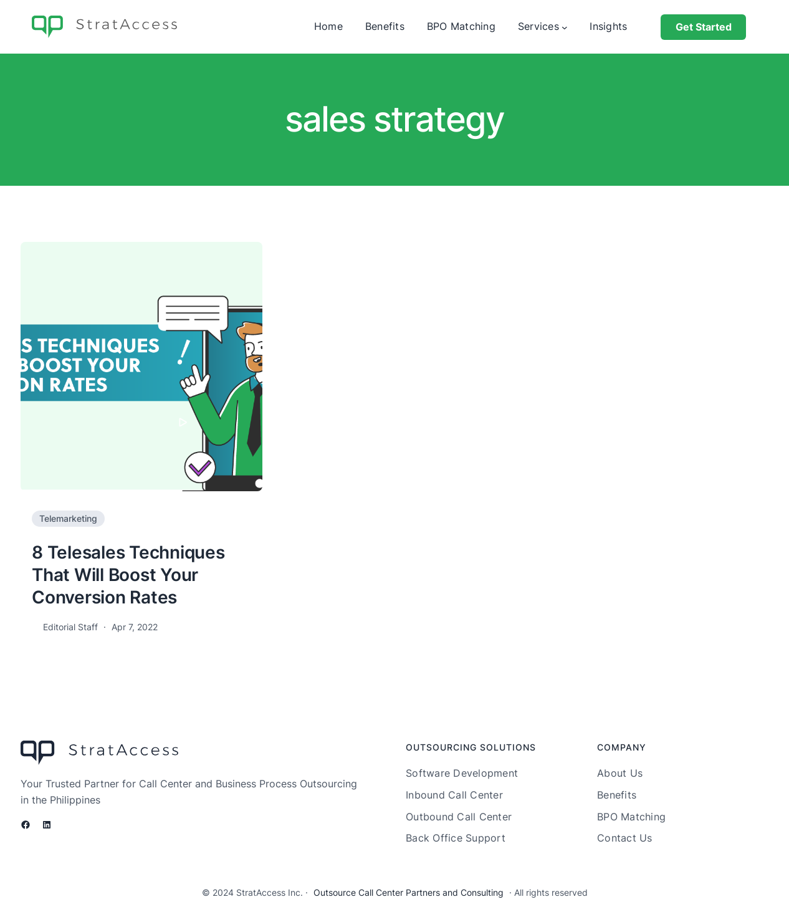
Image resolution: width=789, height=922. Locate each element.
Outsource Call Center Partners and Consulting (408, 892)
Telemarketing (68, 518)
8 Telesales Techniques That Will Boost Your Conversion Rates (128, 575)
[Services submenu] (565, 27)
